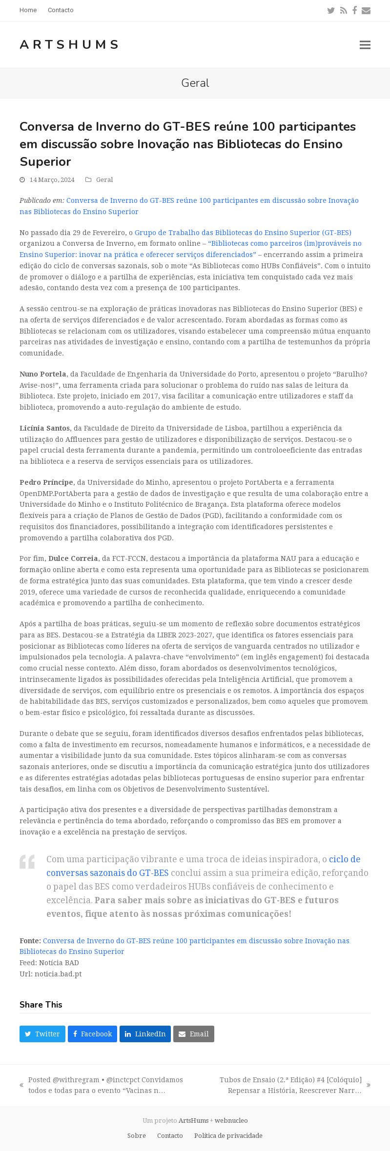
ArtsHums (71, 44)
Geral (104, 179)
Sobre (136, 1135)
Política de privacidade (228, 1135)
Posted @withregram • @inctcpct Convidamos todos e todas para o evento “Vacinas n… (101, 1086)
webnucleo (231, 1120)
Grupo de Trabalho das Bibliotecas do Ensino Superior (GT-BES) (243, 233)
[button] (365, 44)
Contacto (170, 1135)
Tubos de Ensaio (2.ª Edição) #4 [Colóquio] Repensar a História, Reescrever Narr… (287, 1086)
